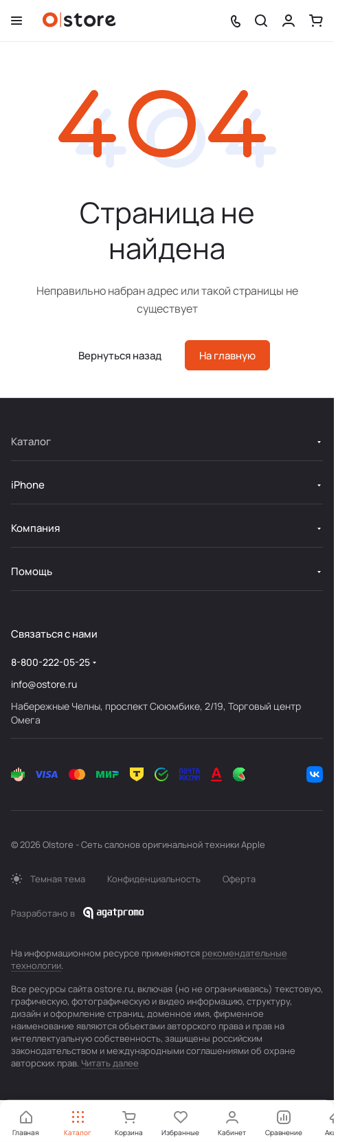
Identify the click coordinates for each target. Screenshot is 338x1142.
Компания (35, 528)
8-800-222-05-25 (50, 662)
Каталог (31, 441)
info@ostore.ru (44, 684)
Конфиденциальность (154, 879)
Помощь (31, 571)
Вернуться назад (119, 355)
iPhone (28, 485)
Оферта (239, 879)
